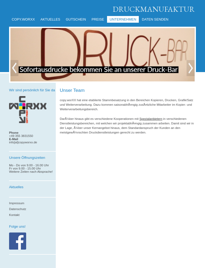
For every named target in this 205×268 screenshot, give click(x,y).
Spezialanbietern (150, 118)
